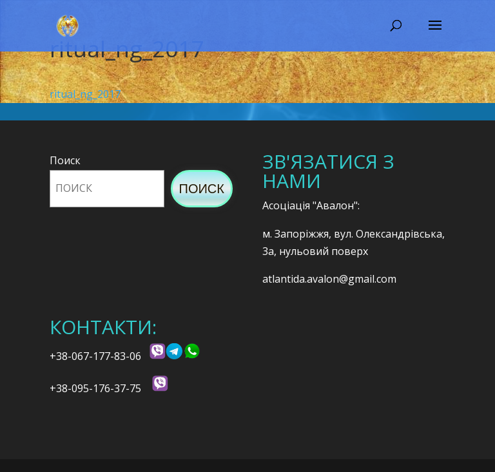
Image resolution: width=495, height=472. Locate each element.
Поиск (65, 160)
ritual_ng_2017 (85, 94)
